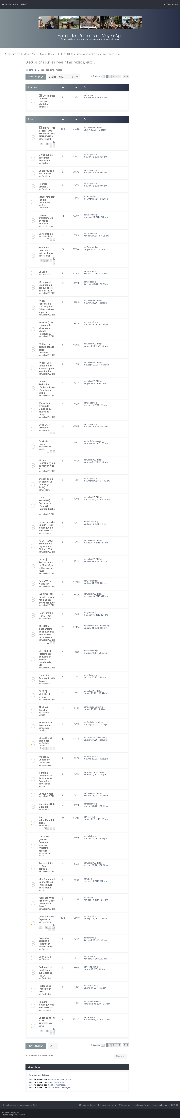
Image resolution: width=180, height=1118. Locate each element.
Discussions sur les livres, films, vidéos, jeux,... (60, 62)
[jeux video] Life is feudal (47, 805)
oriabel (45, 107)
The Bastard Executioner (45, 724)
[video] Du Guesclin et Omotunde (44, 759)
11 (49, 930)
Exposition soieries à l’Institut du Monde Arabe (46, 942)
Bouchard (46, 139)
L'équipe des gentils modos (50, 70)
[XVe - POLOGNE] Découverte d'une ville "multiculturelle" (47, 504)
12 (54, 930)
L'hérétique (47, 236)
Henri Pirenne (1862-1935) (46, 614)
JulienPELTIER (93, 127)
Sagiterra (91, 154)
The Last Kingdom (43, 708)
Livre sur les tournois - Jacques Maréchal (47, 100)
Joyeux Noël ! (46, 793)
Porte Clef (46, 978)
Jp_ (43, 890)
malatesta (46, 533)
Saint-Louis (45, 956)
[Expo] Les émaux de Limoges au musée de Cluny (45, 409)
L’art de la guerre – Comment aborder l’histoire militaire (44, 843)
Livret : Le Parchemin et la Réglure (47, 678)
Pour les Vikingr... (43, 185)
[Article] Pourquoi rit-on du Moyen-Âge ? (47, 464)
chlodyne (46, 684)
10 (54, 927)
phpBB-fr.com (18, 1115)
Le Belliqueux (93, 441)
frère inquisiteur (43, 206)
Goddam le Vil (93, 1001)
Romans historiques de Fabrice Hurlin (46, 1004)
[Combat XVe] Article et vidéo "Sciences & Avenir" (47, 902)
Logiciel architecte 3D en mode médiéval (46, 219)
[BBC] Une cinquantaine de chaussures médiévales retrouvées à (46, 632)
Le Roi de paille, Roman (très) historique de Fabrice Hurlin (47, 526)
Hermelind (46, 274)
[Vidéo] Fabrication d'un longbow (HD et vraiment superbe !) (47, 306)
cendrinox (46, 618)
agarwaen (46, 430)
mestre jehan (48, 226)
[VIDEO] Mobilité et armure (44, 694)
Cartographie (46, 233)
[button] (103, 76)
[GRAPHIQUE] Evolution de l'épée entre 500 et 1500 (46, 545)
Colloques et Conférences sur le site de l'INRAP (45, 971)
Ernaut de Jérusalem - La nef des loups (47, 250)
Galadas (90, 282)
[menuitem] (24, 4)
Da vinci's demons (44, 443)
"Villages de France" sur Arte (45, 988)
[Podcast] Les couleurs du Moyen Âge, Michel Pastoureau (46, 328)
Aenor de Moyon (44, 785)
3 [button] (113, 76)
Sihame (45, 949)
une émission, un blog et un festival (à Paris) (46, 483)
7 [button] (124, 76)
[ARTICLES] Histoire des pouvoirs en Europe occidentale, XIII (45, 658)
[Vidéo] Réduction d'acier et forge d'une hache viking (47, 387)
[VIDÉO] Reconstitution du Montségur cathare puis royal (46, 565)
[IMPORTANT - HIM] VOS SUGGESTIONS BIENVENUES (47, 132)
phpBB (16, 1112)
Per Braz (46, 256)
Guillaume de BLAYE (96, 737)
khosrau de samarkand (97, 626)
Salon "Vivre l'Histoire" (45, 582)
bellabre (90, 836)
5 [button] (119, 76)
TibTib (45, 163)
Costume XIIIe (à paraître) (46, 918)
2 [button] (110, 76)
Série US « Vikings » (44, 426)
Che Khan (91, 215)
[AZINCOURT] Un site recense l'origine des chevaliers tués (47, 598)
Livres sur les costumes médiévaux (46, 157)
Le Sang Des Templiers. (45, 739)
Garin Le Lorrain (44, 713)
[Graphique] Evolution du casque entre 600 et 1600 (46, 286)
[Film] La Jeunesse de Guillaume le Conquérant (45, 777)
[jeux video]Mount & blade (46, 820)
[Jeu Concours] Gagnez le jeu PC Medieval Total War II (47, 883)
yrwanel (90, 612)
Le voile (43, 271)
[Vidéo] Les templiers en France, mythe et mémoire (46, 367)
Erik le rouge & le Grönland (46, 172)
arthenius (46, 809)
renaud (90, 956)
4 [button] (116, 76)
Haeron (90, 196)
